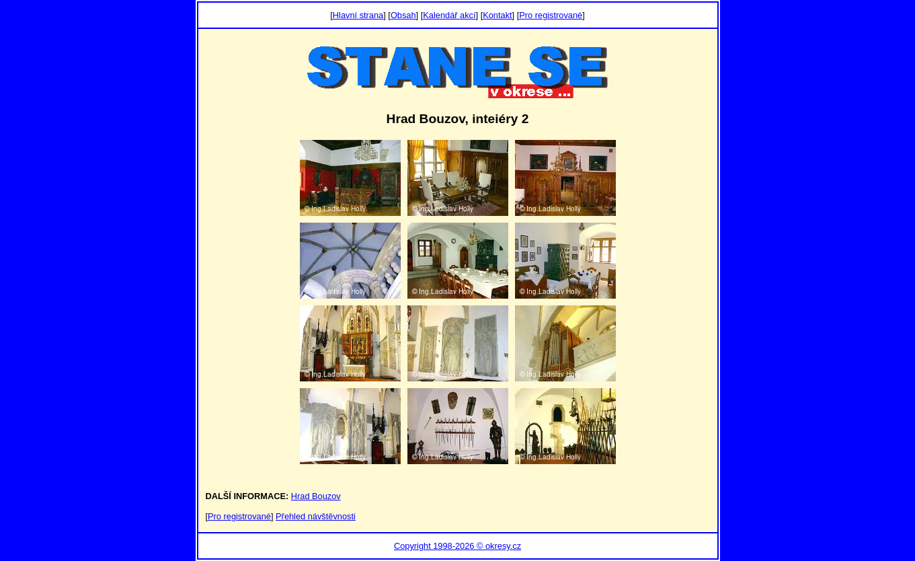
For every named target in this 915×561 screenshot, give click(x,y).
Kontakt (497, 15)
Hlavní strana (358, 15)
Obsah (403, 15)
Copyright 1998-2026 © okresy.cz (457, 546)
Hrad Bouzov (316, 496)
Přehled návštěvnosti (316, 516)
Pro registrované (550, 15)
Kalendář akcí (449, 15)
